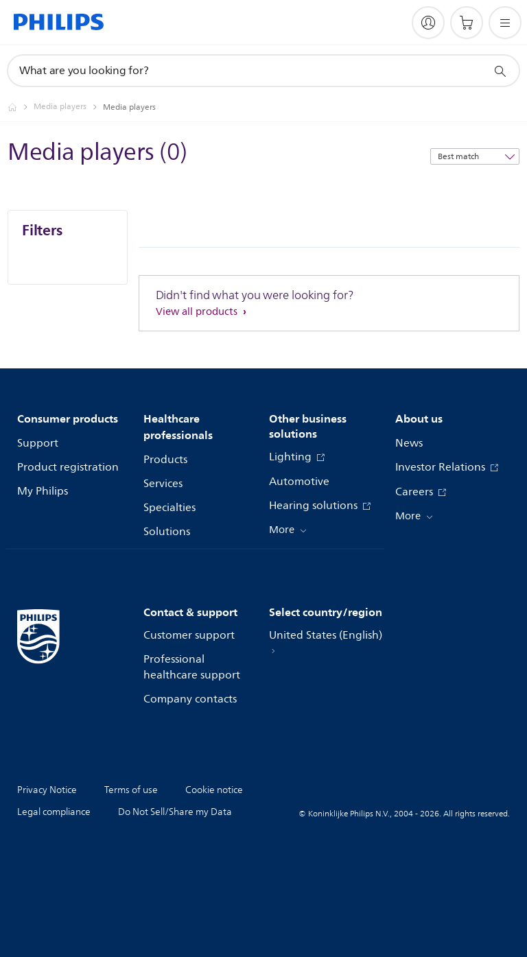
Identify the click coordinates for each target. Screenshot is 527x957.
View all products (198, 311)
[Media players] (68, 107)
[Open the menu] (505, 22)
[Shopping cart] (466, 22)
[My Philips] (428, 22)
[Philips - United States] (21, 107)
